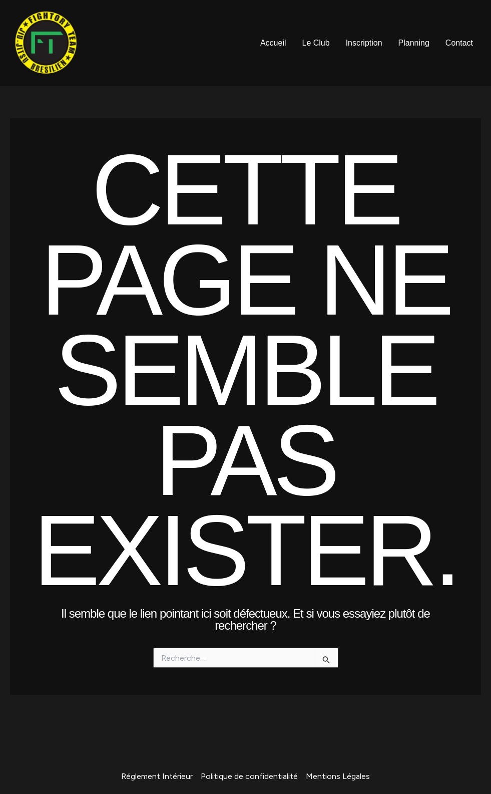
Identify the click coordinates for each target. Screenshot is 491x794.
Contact (459, 43)
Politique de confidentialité (249, 776)
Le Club (316, 43)
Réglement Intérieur (157, 776)
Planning (413, 43)
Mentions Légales (338, 776)
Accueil (273, 43)
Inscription (364, 43)
